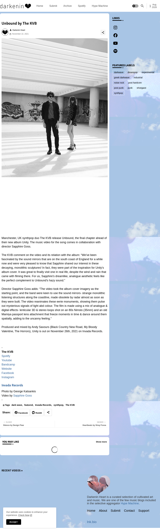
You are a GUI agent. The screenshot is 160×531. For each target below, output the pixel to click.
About (103, 510)
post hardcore (135, 82)
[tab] (39, 6)
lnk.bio (92, 522)
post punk (119, 88)
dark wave (17, 405)
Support (143, 510)
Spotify (82, 6)
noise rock (119, 82)
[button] (135, 6)
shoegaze (141, 88)
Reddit (39, 413)
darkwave (118, 72)
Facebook (8, 373)
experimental (148, 72)
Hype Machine (100, 6)
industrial (138, 77)
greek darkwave (122, 77)
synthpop (58, 405)
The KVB (70, 405)
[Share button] (48, 412)
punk (130, 88)
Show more (101, 442)
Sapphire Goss (22, 395)
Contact (129, 510)
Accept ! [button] (13, 522)
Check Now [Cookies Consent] (23, 515)
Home (39, 6)
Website (7, 368)
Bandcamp (8, 364)
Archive (67, 6)
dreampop (133, 72)
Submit (53, 6)
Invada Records (12, 385)
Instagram (8, 377)
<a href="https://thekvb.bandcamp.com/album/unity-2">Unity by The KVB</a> (55, 341)
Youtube (7, 360)
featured (28, 405)
